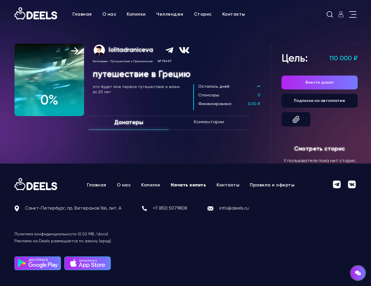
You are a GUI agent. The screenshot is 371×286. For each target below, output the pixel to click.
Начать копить (188, 185)
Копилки (136, 14)
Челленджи (169, 14)
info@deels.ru (234, 208)
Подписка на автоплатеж (319, 101)
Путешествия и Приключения (131, 61)
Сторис (203, 14)
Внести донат (319, 82)
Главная (82, 14)
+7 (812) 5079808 (170, 208)
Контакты (233, 14)
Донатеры (128, 123)
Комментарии (209, 122)
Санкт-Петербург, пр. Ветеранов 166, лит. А (73, 208)
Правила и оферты (272, 185)
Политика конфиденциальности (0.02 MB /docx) (61, 234)
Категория (100, 61)
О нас (109, 14)
